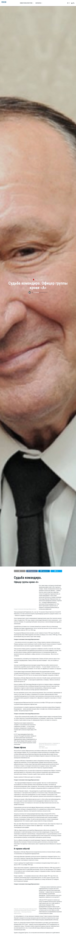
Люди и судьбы (38, 279)
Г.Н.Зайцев (36, 292)
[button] (20, 571)
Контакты (38, 3)
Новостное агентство (26, 3)
